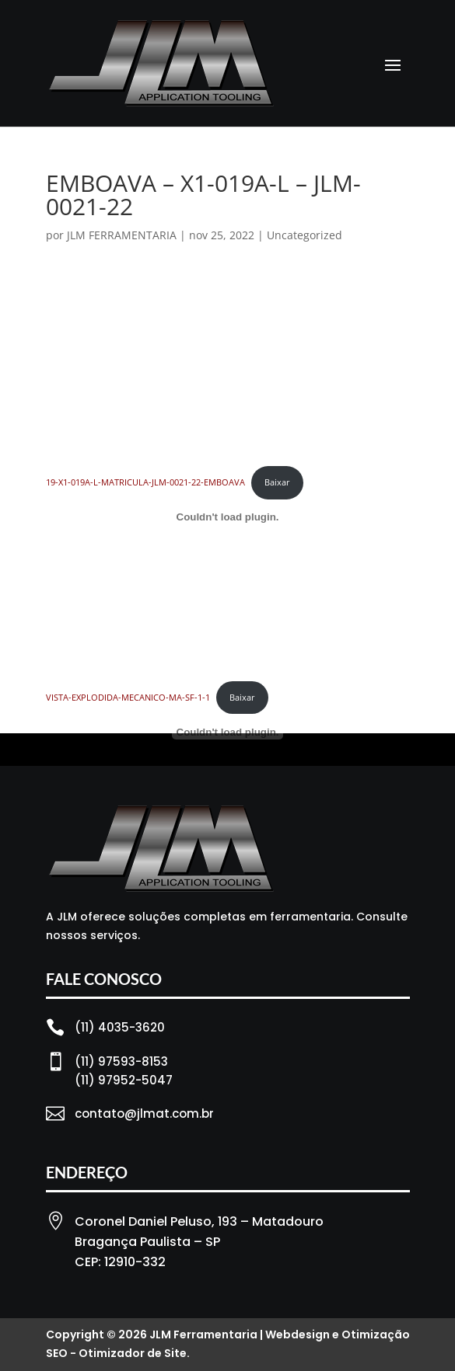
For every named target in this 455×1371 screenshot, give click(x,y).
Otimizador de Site (133, 1353)
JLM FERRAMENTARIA (122, 235)
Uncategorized (304, 235)
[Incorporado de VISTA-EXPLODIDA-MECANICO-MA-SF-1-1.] (228, 732)
